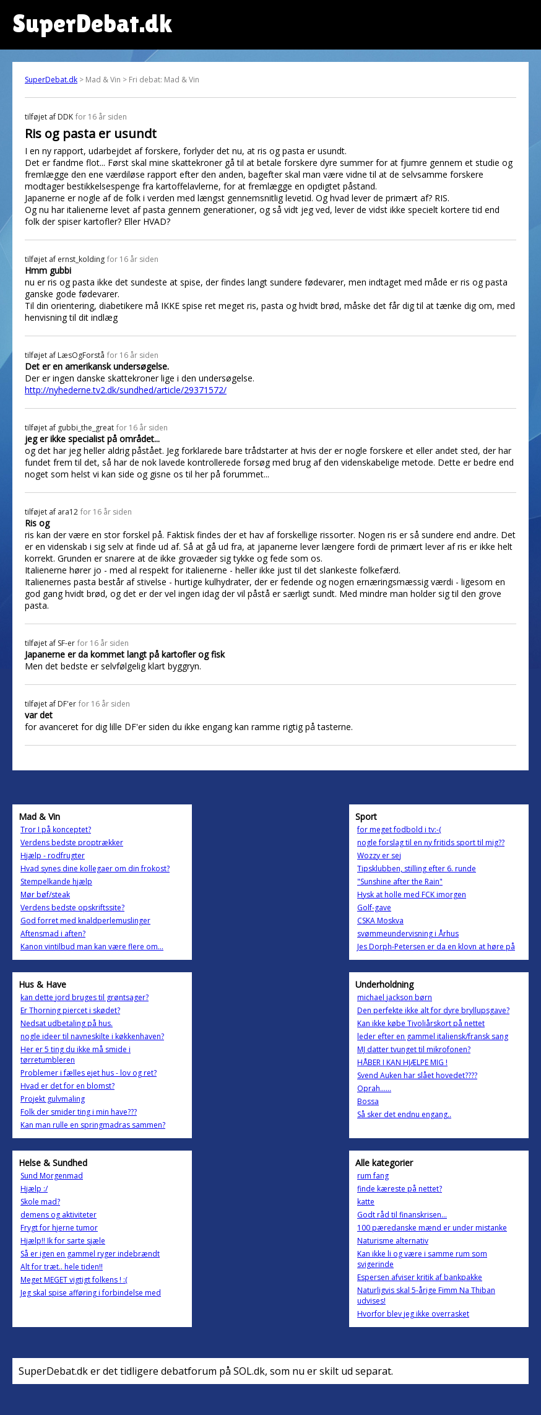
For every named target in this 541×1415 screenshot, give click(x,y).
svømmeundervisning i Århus (408, 933)
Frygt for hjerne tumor (59, 1227)
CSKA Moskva (380, 920)
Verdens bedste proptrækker (71, 842)
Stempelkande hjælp (56, 881)
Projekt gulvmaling (52, 1099)
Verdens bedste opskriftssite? (72, 907)
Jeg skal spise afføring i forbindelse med (90, 1292)
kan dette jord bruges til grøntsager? (84, 997)
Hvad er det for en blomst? (67, 1086)
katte (365, 1201)
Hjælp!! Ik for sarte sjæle (62, 1240)
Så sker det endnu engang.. (404, 1114)
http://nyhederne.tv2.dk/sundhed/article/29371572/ (126, 390)
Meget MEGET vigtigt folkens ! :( (74, 1279)
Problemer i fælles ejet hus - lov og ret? (88, 1073)
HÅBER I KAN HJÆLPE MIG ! (402, 1062)
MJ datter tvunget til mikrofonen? (413, 1049)
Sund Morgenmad (51, 1175)
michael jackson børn (394, 997)
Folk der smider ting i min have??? (78, 1112)
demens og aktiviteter (58, 1214)
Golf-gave (374, 907)
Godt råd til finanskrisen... (402, 1214)
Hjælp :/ (34, 1188)
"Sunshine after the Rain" (400, 881)
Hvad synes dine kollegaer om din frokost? (95, 868)
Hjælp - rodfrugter (52, 855)
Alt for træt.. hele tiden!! (61, 1266)
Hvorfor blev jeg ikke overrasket (413, 1313)
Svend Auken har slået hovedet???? (417, 1075)
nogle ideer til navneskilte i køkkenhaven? (92, 1036)
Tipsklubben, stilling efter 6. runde (416, 868)
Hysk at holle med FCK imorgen (411, 894)
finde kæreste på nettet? (399, 1188)
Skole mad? (40, 1201)
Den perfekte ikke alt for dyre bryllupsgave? (433, 1010)
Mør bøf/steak (45, 894)
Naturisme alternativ (392, 1240)
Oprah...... (374, 1088)
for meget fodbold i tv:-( (399, 829)
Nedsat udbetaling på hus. (66, 1023)
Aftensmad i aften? (52, 933)
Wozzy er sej (379, 855)
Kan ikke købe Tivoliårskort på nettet (421, 1023)
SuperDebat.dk (51, 79)
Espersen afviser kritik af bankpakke (419, 1277)
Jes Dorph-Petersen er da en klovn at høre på (436, 946)
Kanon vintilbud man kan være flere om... (91, 946)
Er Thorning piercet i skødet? (70, 1010)
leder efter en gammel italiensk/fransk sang (432, 1036)
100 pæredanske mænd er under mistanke (432, 1227)
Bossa (368, 1101)
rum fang (373, 1175)
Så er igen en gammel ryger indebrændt (90, 1253)
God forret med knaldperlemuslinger (85, 920)
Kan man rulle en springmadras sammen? (92, 1125)
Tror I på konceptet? (55, 829)
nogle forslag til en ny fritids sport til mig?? (430, 842)
